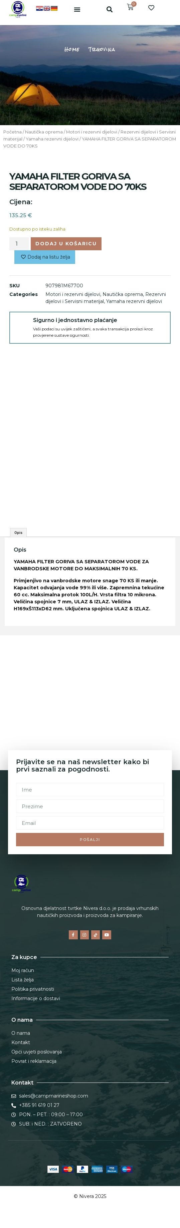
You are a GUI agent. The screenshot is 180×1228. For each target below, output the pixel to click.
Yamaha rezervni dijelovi (52, 138)
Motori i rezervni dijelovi (91, 131)
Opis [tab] (18, 533)
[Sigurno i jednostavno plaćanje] (21, 323)
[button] (77, 9)
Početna (12, 131)
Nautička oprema (44, 131)
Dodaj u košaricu (66, 244)
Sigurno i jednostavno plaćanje (75, 320)
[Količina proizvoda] (19, 243)
